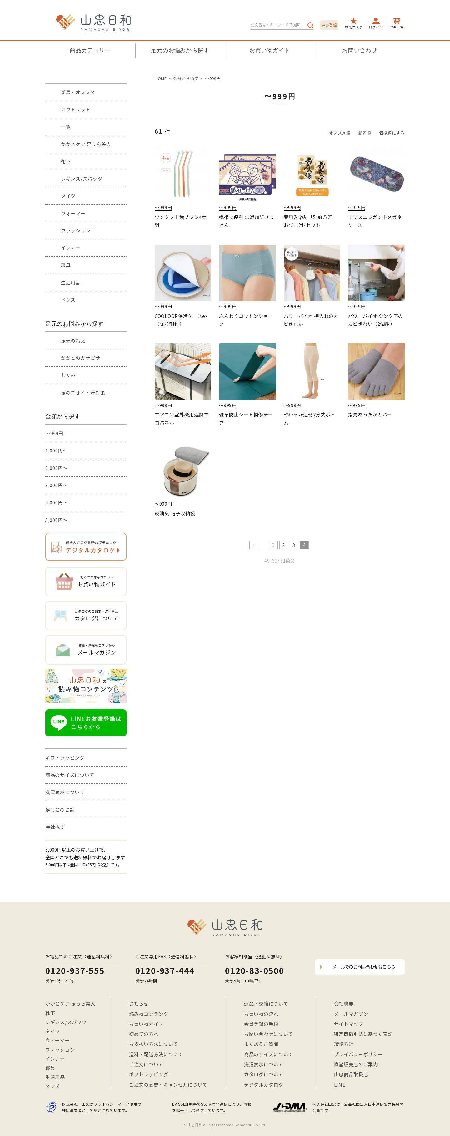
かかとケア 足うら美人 (86, 144)
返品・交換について (266, 1003)
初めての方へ (143, 1034)
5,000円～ (56, 520)
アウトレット (75, 109)
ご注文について (146, 1064)
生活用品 (71, 282)
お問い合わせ (359, 50)
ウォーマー (73, 213)
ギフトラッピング (65, 757)
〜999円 (213, 78)
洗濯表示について (65, 792)
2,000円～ (56, 468)
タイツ (68, 195)
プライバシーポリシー (358, 1054)
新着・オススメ (78, 92)
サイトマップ (348, 1024)
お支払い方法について (153, 1044)
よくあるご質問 (261, 1044)
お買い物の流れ (261, 1014)
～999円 (54, 433)
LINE (340, 1084)
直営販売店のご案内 (356, 1064)
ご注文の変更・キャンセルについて (168, 1084)
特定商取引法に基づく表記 (363, 1034)
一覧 (66, 126)
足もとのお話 (60, 809)
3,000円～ (56, 485)
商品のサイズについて (69, 775)
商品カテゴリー (90, 50)
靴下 (66, 161)
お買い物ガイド (269, 50)
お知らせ (139, 1003)
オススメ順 (340, 133)
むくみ (68, 375)
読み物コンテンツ (148, 1014)
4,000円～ (56, 502)
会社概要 (55, 826)
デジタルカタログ (263, 1084)
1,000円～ (56, 450)
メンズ (68, 299)
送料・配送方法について (156, 1054)
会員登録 (329, 25)
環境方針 (344, 1044)
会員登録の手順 (261, 1024)
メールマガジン (351, 1014)
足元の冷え (73, 340)
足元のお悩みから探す (180, 50)
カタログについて (263, 1074)
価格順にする (392, 133)
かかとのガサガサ (80, 357)
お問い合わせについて (268, 1034)
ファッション (75, 230)
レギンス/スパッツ (81, 178)
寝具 (66, 265)
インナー (71, 247)
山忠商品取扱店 (351, 1074)
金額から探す (186, 78)
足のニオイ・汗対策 (83, 392)
